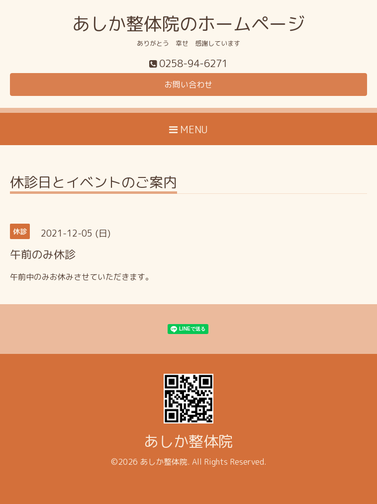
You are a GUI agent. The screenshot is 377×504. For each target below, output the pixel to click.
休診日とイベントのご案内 (93, 183)
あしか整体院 (188, 441)
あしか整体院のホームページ (188, 23)
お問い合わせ (188, 84)
